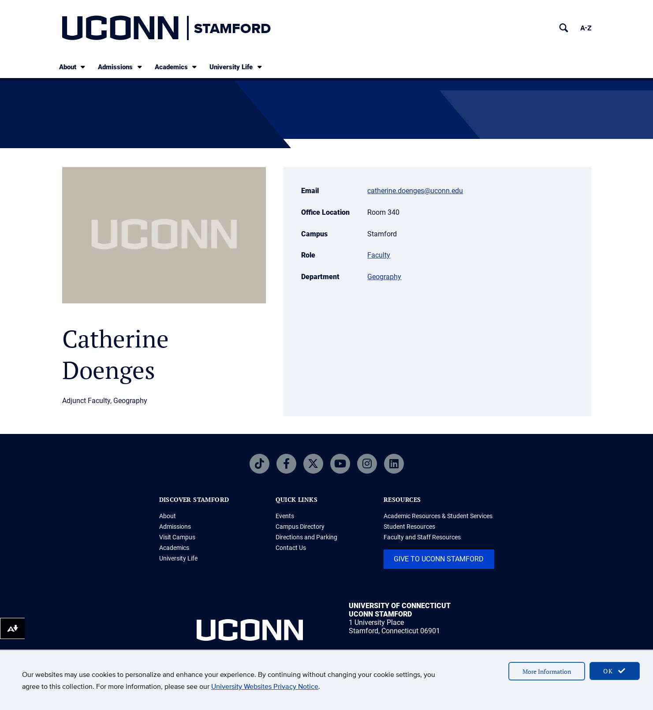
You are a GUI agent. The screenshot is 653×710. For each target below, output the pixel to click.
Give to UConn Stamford (439, 559)
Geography (384, 277)
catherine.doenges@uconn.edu (415, 191)
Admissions (120, 66)
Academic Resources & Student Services (438, 515)
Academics (176, 66)
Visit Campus (177, 537)
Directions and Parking (306, 537)
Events (285, 515)
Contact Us (291, 547)
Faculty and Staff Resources (422, 537)
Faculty (378, 255)
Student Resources (409, 526)
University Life (236, 66)
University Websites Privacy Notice (264, 686)
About (73, 66)
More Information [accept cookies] (546, 671)
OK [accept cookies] (614, 671)
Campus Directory (300, 526)
